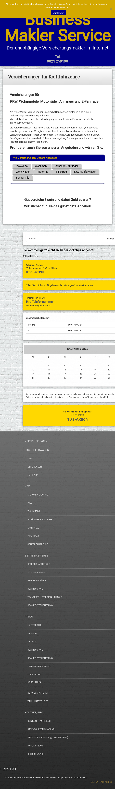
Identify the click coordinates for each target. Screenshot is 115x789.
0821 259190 (84, 272)
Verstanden (58, 13)
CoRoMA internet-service (75, 777)
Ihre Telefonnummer (89, 302)
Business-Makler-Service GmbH (22, 777)
